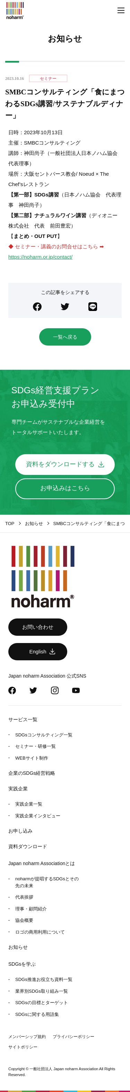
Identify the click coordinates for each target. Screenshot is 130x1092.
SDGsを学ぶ (22, 964)
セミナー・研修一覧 (35, 746)
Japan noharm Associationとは (41, 863)
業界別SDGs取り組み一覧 (41, 991)
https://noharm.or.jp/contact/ (40, 257)
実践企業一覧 (28, 804)
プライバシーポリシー (73, 1036)
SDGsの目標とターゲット (41, 1002)
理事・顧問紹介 (31, 908)
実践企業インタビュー (37, 815)
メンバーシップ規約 (27, 1036)
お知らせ (18, 947)
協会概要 (24, 920)
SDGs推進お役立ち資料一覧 (43, 979)
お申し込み (20, 831)
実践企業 (18, 788)
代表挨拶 (24, 897)
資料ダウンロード (27, 846)
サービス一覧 (22, 719)
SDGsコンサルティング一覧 (43, 734)
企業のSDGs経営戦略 (31, 773)
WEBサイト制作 (31, 758)
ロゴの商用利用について (40, 932)
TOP (10, 523)
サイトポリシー (22, 1047)
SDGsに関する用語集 (37, 1014)
